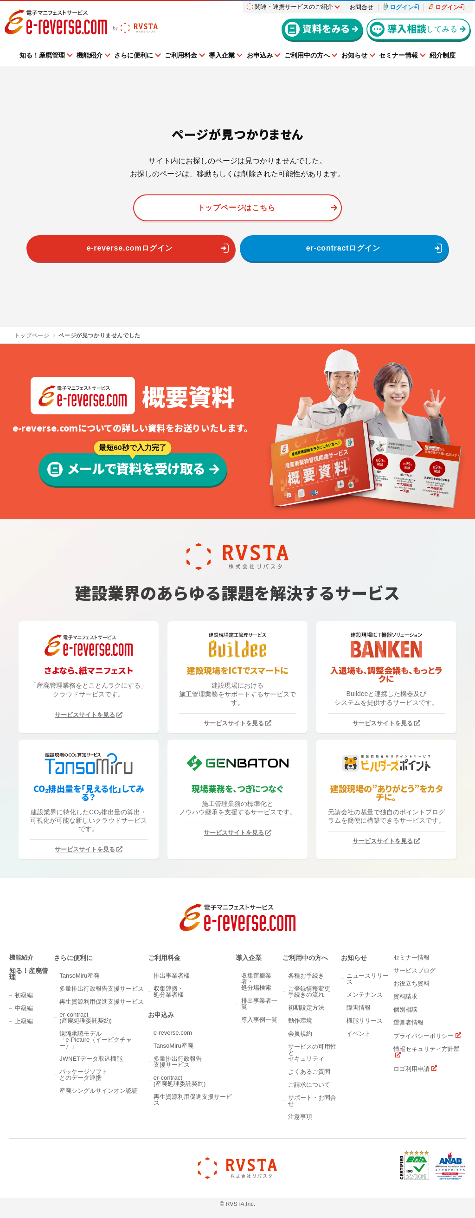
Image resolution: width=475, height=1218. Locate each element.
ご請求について (309, 1085)
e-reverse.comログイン (130, 248)
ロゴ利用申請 (411, 1068)
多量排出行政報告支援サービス (101, 989)
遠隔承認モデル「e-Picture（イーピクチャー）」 (95, 1040)
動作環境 (300, 1021)
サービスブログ (414, 970)
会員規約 (300, 1034)
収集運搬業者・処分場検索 (256, 982)
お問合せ (361, 7)
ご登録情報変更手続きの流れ (309, 992)
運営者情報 (408, 1022)
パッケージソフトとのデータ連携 (83, 1075)
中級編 (24, 1008)
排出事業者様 (172, 976)
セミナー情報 (398, 55)
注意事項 (300, 1117)
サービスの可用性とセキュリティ (312, 1053)
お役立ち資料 (411, 983)
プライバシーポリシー (423, 1035)
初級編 (24, 995)
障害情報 (359, 1008)
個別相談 (405, 1009)
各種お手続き (306, 976)
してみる (414, 29)
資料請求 (405, 996)
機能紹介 (90, 55)
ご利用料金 (181, 55)
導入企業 (222, 55)
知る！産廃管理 (42, 55)
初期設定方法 (306, 1008)
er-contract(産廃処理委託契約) (85, 1018)
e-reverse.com (173, 1033)
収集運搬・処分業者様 (169, 992)
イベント (359, 1034)
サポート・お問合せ (312, 1101)
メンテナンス (365, 995)
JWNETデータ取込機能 (90, 1059)
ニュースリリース (368, 979)
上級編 (24, 1021)
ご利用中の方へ (307, 55)
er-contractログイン (343, 248)
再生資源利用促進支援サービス (101, 1002)
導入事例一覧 (259, 1020)
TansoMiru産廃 (79, 976)
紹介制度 (443, 55)
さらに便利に (133, 55)
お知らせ (354, 55)
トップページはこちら (237, 208)
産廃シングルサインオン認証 (98, 1091)
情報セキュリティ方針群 (426, 1049)
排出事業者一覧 (259, 1004)
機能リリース (365, 1021)
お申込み (260, 55)
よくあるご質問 (309, 1072)
